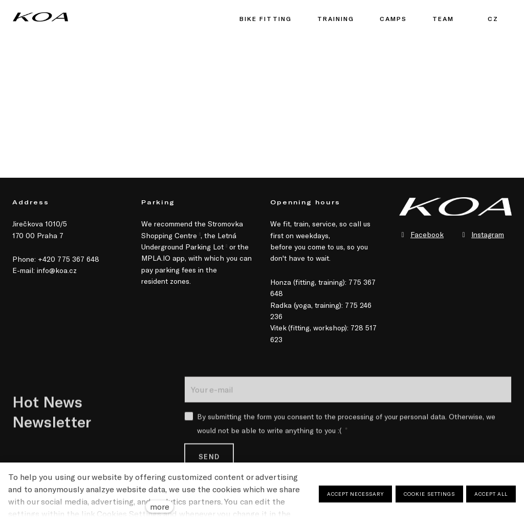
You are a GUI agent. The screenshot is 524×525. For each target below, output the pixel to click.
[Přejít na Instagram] (482, 234)
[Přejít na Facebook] (421, 234)
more (159, 506)
